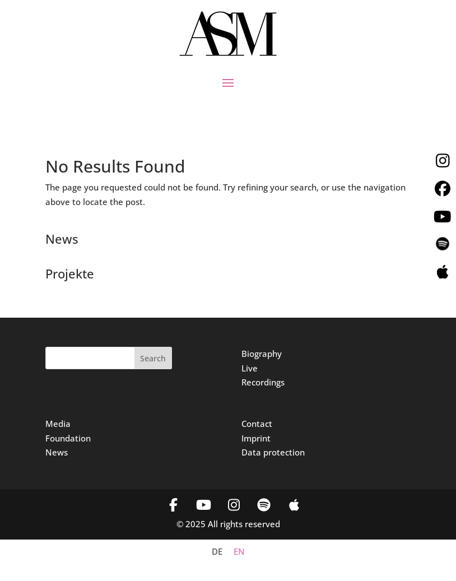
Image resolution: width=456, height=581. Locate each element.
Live (249, 368)
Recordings (263, 382)
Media (58, 423)
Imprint (256, 438)
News (56, 452)
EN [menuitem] (239, 551)
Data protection (273, 452)
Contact (256, 423)
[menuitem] (217, 551)
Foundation (68, 438)
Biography (261, 353)
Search (153, 358)
